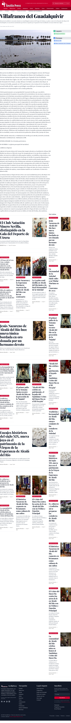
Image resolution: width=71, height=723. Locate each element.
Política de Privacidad (41, 692)
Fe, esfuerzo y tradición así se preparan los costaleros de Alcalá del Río (7, 483)
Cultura (57, 8)
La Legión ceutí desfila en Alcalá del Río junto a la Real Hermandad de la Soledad (39, 285)
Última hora (12, 8)
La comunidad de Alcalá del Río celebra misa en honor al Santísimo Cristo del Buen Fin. (6, 512)
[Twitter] (4, 701)
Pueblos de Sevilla (21, 11)
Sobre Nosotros (40, 688)
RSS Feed (21, 709)
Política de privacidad (65, 702)
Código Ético (39, 690)
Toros (43, 8)
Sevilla (19, 8)
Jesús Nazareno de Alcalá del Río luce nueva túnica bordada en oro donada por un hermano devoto (54, 232)
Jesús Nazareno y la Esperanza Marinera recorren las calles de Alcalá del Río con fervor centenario (23, 288)
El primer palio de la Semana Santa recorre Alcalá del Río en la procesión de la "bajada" (23, 393)
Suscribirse (62, 697)
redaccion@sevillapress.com (16, 716)
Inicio (1, 11)
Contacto (39, 700)
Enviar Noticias (57, 708)
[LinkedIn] (9, 701)
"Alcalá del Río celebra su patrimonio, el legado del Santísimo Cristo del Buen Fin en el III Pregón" (39, 394)
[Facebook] (1, 701)
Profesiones (64, 8)
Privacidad (52, 715)
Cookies (57, 715)
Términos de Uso (40, 696)
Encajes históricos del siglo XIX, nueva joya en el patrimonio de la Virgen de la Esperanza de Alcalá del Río (54, 467)
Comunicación (50, 8)
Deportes (37, 8)
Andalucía (25, 8)
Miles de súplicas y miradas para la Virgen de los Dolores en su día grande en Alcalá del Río (7, 295)
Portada (5, 8)
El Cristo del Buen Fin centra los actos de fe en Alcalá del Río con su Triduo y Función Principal (39, 506)
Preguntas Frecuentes (59, 707)
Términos (62, 715)
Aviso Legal (39, 698)
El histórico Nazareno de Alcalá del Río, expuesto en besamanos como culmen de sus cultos (23, 506)
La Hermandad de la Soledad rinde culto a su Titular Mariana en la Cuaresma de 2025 (7, 371)
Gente (31, 8)
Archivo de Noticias (23, 707)
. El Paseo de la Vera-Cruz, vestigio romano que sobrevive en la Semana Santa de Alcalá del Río (7, 265)
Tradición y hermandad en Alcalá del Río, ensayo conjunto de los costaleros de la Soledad (7, 403)
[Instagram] (6, 701)
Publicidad (56, 705)
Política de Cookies (41, 694)
